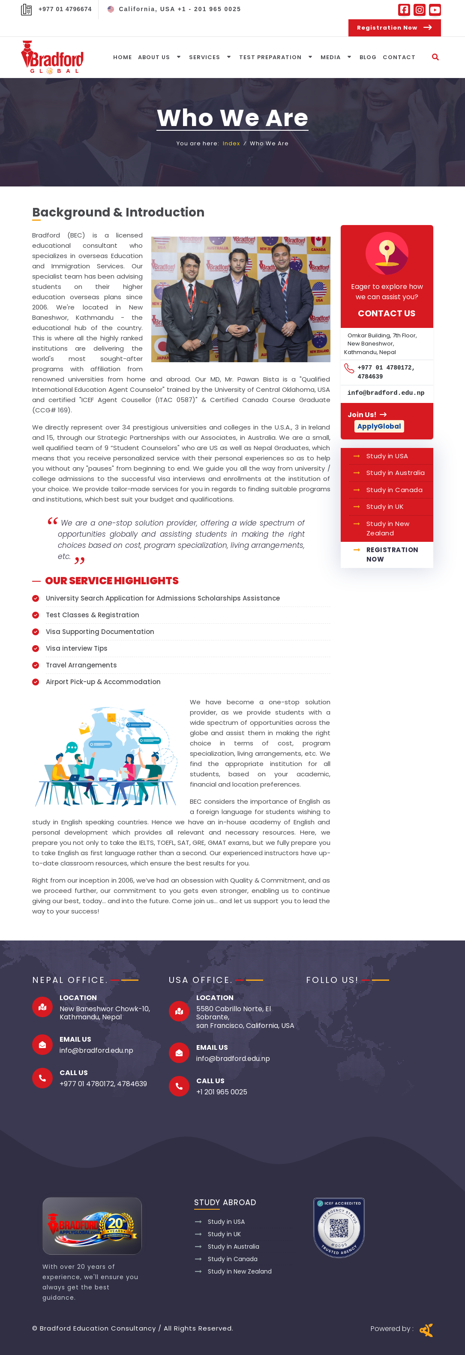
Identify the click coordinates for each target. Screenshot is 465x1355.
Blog (368, 57)
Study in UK (385, 506)
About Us (154, 57)
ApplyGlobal (379, 426)
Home (122, 57)
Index (231, 143)
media (331, 57)
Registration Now (392, 554)
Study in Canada (394, 489)
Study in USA (387, 455)
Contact (399, 57)
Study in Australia (395, 472)
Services (204, 57)
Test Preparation (270, 57)
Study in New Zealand (388, 528)
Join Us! (367, 415)
